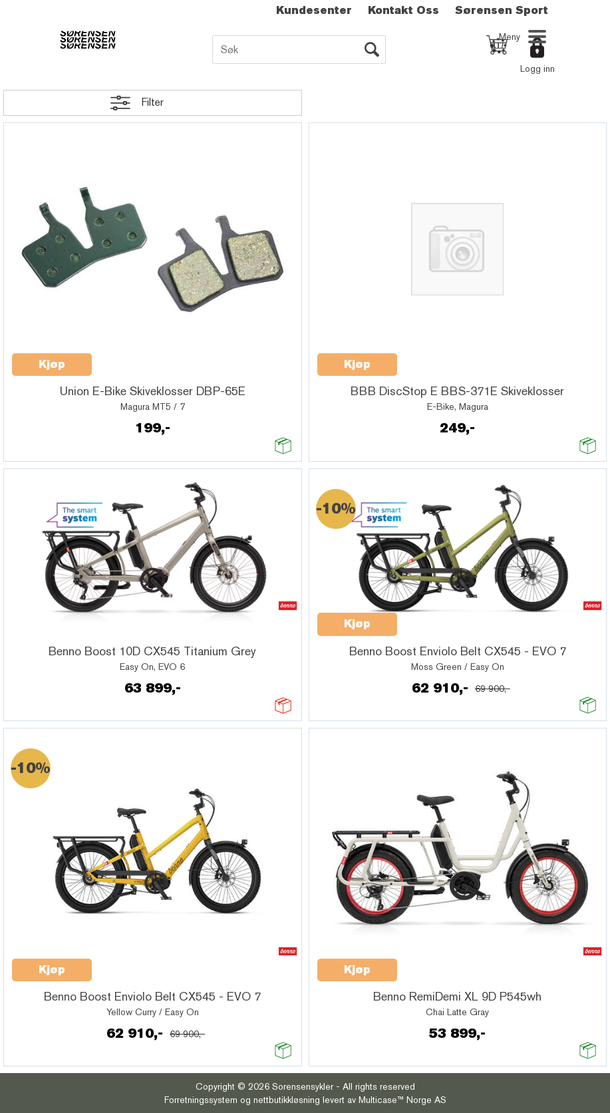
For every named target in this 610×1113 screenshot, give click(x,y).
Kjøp (52, 364)
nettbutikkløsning (286, 1099)
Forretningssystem (200, 1099)
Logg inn (537, 68)
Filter (152, 102)
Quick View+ (126, 357)
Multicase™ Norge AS (402, 1099)
